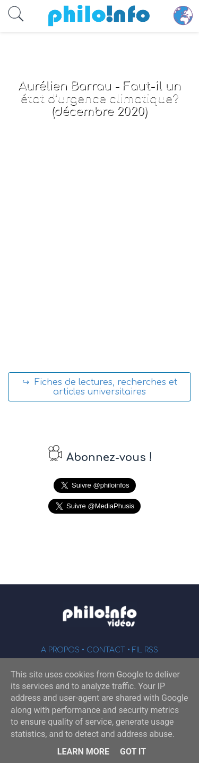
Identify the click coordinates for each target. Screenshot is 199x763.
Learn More (83, 752)
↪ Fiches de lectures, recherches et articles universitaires (99, 387)
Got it (133, 752)
